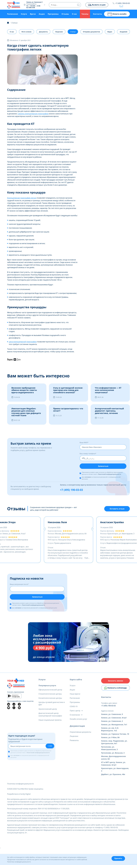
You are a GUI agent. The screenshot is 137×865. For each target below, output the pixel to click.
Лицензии (59, 32)
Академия (123, 32)
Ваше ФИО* (84, 443)
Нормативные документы (80, 733)
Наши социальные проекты (50, 721)
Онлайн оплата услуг (78, 720)
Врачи (33, 14)
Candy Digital (25, 797)
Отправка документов (91, 32)
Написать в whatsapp (115, 690)
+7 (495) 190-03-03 (122, 3)
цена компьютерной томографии (23, 342)
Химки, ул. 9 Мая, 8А (110, 740)
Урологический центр (48, 711)
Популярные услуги (47, 687)
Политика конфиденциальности (20, 786)
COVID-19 (73, 708)
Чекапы (84, 14)
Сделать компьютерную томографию (33, 114)
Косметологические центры (50, 700)
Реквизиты (74, 742)
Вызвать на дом (96, 5)
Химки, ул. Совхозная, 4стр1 (114, 720)
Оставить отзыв (117, 510)
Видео (109, 32)
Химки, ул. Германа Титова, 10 (115, 737)
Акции (42, 14)
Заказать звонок (115, 683)
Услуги (24, 14)
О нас (74, 14)
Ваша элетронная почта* (19, 586)
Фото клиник (27, 32)
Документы (43, 32)
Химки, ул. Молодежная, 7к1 (114, 727)
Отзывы (65, 14)
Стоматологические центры (50, 695)
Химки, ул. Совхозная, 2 (112, 724)
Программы (53, 14)
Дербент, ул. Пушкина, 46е (113, 777)
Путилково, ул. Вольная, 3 (112, 755)
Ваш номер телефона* (88, 454)
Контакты (97, 14)
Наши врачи (75, 695)
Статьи (72, 32)
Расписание (12, 14)
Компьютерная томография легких (21, 198)
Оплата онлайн (117, 14)
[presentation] (44, 530)
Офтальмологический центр (50, 691)
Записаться (103, 466)
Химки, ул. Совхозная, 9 (112, 717)
